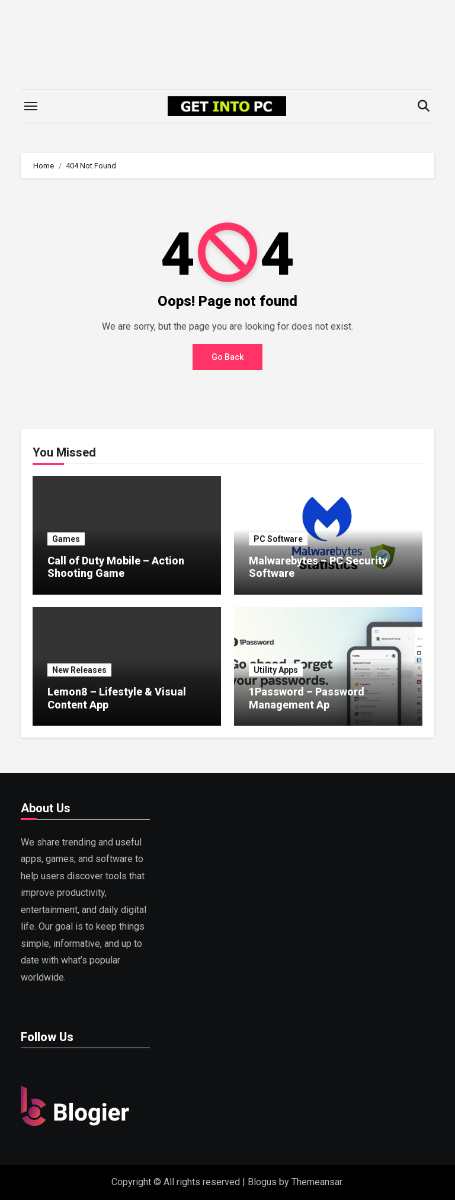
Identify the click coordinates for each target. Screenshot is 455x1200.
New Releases (79, 670)
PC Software (278, 539)
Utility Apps (276, 670)
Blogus (262, 1182)
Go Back (227, 357)
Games (66, 539)
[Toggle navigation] (30, 106)
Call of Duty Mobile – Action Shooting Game (115, 567)
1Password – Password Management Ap (306, 698)
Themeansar (316, 1182)
